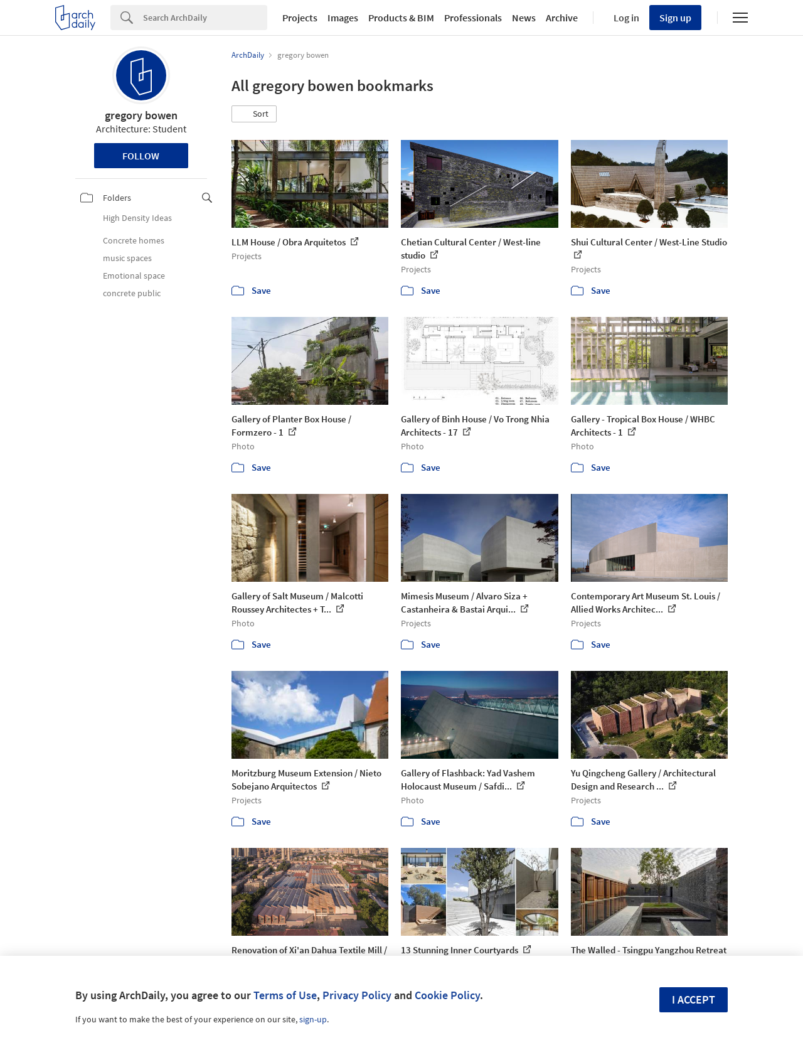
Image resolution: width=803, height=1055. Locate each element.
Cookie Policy (447, 995)
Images (342, 18)
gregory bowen (141, 115)
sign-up (313, 1019)
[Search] (205, 17)
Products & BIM (401, 18)
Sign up (675, 17)
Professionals (473, 18)
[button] (254, 114)
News (524, 18)
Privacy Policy (356, 995)
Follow (140, 155)
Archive (562, 18)
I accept (693, 999)
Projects (299, 18)
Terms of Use (285, 995)
